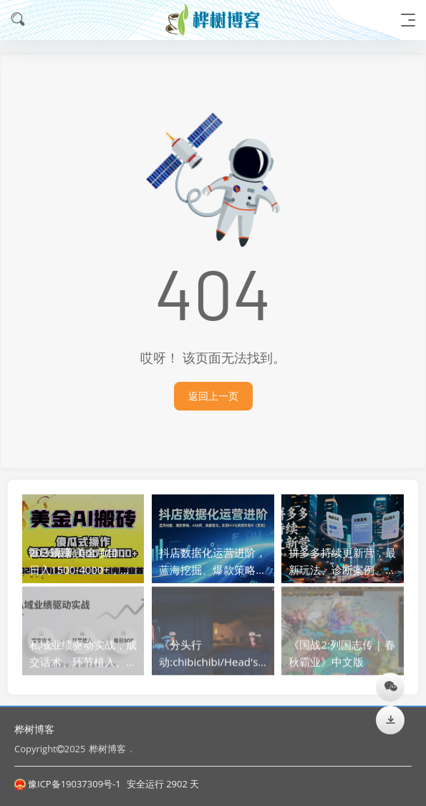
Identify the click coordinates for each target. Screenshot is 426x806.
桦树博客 (34, 729)
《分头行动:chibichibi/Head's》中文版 (213, 659)
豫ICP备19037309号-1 (67, 783)
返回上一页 (213, 396)
